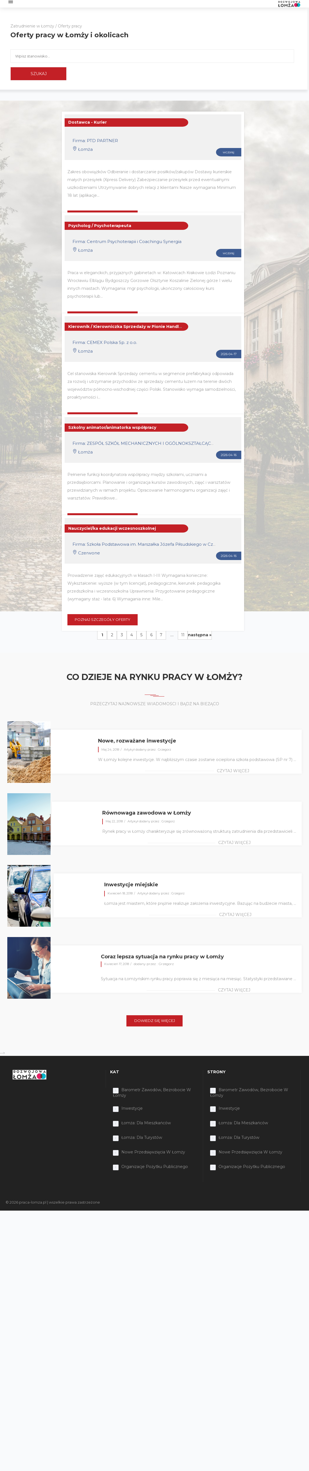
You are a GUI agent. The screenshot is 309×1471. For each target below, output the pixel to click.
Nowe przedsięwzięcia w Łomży (153, 1152)
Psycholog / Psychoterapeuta (99, 225)
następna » (200, 634)
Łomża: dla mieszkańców (146, 1122)
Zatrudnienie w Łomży (32, 26)
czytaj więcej (233, 770)
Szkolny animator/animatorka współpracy (112, 427)
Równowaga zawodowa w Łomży (146, 813)
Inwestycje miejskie (131, 885)
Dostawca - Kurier (87, 122)
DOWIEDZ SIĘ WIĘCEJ (154, 1020)
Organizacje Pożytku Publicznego (154, 1166)
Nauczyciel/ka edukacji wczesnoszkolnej (112, 528)
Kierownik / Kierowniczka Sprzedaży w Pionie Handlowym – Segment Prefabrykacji (156, 326)
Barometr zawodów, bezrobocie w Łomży (152, 1092)
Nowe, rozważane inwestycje (137, 741)
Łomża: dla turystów (141, 1137)
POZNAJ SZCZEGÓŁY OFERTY (102, 619)
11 (183, 634)
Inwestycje (132, 1108)
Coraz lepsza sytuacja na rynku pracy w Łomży (162, 957)
